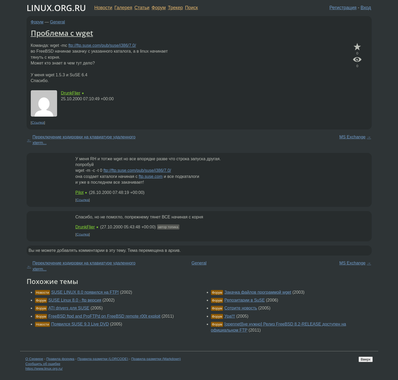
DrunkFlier (70, 93)
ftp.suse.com (151, 176)
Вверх (365, 359)
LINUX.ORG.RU (56, 7)
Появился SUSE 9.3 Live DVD (80, 324)
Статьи (141, 7)
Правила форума (60, 359)
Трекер (175, 7)
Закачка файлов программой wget (257, 292)
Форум (158, 7)
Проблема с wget (62, 33)
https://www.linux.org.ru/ (44, 369)
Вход (366, 7)
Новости (103, 7)
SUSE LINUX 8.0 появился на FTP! (85, 292)
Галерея (123, 7)
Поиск (191, 7)
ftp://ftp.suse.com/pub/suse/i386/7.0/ (102, 45)
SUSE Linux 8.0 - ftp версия (74, 300)
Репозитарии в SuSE (244, 300)
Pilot (79, 192)
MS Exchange (352, 137)
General (57, 22)
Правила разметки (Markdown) (156, 359)
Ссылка (38, 122)
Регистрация (342, 7)
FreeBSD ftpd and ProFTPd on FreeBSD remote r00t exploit (104, 316)
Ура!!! (229, 316)
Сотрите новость (240, 308)
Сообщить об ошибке (43, 364)
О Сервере (34, 359)
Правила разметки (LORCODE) (102, 359)
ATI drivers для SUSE (68, 308)
